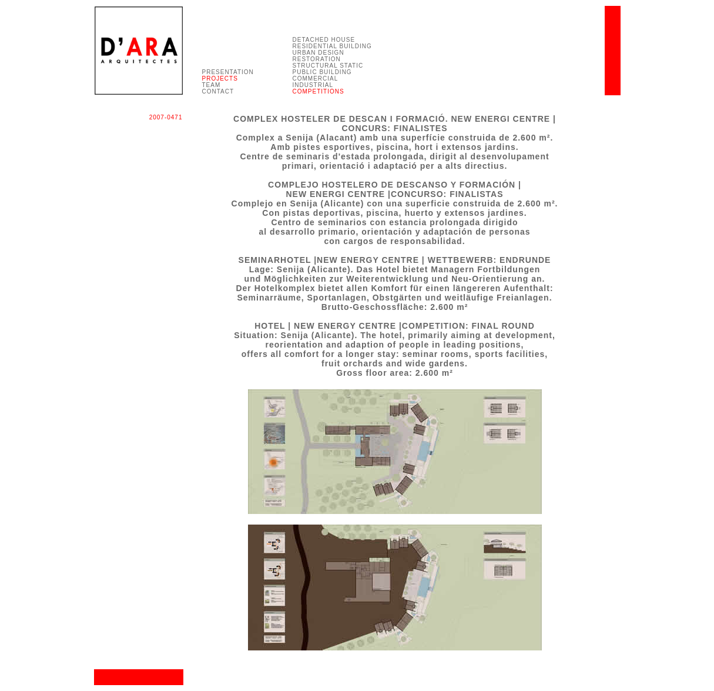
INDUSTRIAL (313, 85)
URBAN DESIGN (318, 52)
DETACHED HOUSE (324, 39)
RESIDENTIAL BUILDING (332, 46)
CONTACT (218, 91)
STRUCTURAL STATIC (328, 65)
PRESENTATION (228, 72)
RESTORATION (317, 59)
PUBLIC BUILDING (322, 72)
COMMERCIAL (315, 78)
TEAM (211, 85)
